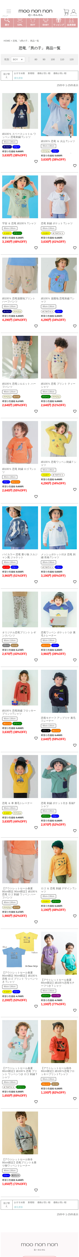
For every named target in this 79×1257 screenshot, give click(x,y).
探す (7, 23)
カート (66, 12)
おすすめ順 (19, 73)
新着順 (31, 73)
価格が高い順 (59, 73)
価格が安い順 (43, 73)
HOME (7, 41)
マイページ (73, 12)
